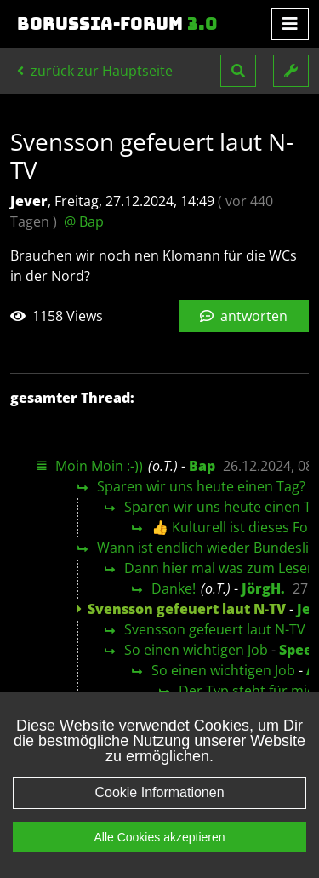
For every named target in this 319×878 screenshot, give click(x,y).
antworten (244, 316)
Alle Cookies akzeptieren (159, 837)
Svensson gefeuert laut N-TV (215, 629)
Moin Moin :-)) (99, 465)
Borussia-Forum (117, 23)
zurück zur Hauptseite (95, 70)
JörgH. (263, 588)
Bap (202, 465)
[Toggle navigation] (290, 24)
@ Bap (84, 221)
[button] (238, 71)
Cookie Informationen (159, 792)
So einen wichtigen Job (196, 649)
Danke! (173, 588)
